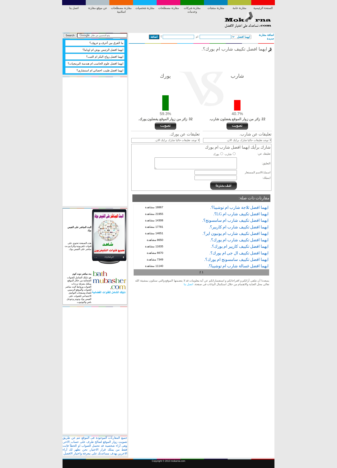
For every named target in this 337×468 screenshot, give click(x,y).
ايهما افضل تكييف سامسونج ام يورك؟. (236, 259)
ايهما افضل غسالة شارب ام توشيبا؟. (238, 266)
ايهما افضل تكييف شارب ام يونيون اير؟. (235, 233)
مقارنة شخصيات (145, 8)
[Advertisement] (141, 21)
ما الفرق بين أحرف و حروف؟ (106, 43)
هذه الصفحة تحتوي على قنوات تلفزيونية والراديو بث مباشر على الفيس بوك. (78, 246)
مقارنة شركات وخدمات (192, 8)
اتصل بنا (74, 8)
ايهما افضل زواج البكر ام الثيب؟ (104, 56)
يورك (216, 154)
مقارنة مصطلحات (168, 8)
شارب (228, 154)
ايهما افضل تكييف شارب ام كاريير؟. (238, 227)
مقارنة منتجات (215, 8)
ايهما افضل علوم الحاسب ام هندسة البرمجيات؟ (95, 63)
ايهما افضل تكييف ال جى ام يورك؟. (238, 253)
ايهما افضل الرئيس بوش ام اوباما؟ (103, 49)
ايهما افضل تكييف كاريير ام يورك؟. (239, 246)
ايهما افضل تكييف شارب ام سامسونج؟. (235, 220)
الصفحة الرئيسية (263, 8)
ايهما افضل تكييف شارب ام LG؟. (240, 214)
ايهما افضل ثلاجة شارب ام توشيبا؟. (239, 207)
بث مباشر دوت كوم (81, 273)
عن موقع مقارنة (97, 8)
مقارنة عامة (240, 8)
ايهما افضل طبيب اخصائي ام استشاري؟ (100, 70)
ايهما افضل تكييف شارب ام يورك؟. (239, 240)
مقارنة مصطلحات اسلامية (121, 8)
